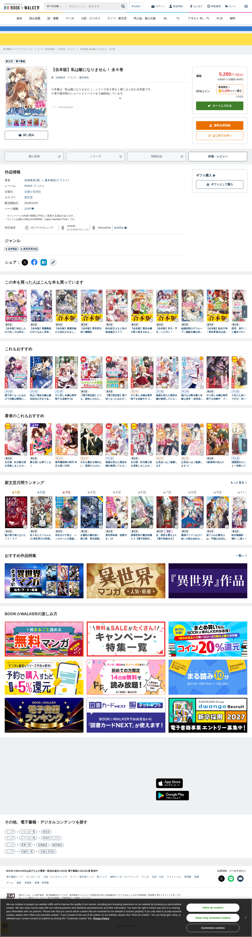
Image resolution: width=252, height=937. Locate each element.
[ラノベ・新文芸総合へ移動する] (46, 56)
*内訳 (240, 103)
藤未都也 (84, 84)
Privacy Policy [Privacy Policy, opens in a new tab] (101, 918)
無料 (232, 18)
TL (178, 18)
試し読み (26, 142)
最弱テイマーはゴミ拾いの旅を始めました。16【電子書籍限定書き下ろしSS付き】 (192, 544)
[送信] (123, 6)
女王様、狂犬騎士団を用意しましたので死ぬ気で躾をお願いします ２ (141, 471)
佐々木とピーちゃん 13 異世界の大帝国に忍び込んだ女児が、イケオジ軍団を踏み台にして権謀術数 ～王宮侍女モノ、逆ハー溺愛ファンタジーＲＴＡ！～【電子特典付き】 (41, 544)
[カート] (230, 6)
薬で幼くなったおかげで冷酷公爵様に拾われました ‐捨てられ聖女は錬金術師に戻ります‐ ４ (16, 404)
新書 (196, 884)
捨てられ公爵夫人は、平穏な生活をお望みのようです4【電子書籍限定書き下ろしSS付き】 (217, 544)
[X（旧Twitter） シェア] (24, 269)
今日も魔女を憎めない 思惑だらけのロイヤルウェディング (91, 471)
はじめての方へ (220, 142)
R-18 (220, 18)
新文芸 (28, 204)
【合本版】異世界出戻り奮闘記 (91, 337)
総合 (19, 18)
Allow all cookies (212, 907)
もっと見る (238, 489)
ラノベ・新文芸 (117, 18)
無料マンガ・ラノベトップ (124, 884)
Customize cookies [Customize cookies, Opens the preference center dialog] (213, 928)
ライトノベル (174, 884)
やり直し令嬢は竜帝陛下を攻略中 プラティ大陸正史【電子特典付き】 (217, 404)
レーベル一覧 (28, 845)
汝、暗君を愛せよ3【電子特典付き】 (166, 544)
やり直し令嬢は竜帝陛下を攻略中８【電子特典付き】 (141, 404)
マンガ (70, 18)
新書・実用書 (42, 889)
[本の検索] (55, 6)
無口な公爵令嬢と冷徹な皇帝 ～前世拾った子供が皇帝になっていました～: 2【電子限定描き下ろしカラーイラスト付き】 (192, 404)
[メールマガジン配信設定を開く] (240, 885)
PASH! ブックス (34, 193)
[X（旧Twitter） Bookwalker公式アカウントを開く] (221, 885)
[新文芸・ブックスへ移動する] (67, 56)
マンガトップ (33, 884)
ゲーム (9, 889)
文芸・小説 (158, 884)
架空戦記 (12, 256)
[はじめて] (196, 6)
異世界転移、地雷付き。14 (116, 544)
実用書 (187, 884)
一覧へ (241, 562)
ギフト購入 (205, 182)
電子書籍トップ (14, 884)
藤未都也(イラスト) (57, 187)
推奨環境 (120, 234)
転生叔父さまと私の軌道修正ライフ (116, 337)
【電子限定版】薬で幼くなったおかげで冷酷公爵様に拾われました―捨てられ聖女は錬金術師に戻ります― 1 (116, 404)
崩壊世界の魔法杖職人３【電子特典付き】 (141, 544)
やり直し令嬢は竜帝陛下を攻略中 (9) (65, 404)
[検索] (123, 6)
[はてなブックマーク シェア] (43, 269)
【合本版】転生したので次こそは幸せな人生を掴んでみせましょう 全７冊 (15, 337)
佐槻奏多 (60, 84)
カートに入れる (220, 112)
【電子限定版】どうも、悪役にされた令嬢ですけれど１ (91, 404)
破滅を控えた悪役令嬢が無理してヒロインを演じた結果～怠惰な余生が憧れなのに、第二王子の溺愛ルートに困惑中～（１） (166, 404)
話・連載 (52, 18)
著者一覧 (26, 851)
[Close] (245, 917)
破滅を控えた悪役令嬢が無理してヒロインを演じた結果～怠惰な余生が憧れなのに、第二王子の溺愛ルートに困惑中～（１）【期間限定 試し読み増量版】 (116, 471)
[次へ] (244, 319)
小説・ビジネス (90, 18)
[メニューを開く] (246, 6)
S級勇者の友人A (215, 469)
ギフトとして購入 (219, 191)
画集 (19, 889)
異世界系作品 (29, 256)
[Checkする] (45, 132)
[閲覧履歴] (213, 6)
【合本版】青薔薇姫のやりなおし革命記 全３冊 (40, 337)
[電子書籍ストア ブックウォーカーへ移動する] (18, 56)
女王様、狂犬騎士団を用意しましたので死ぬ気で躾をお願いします (15, 471)
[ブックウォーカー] (21, 6)
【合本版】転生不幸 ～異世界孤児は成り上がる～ (217, 337)
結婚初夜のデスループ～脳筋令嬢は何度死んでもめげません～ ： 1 (191, 337)
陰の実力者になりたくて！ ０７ (15, 544)
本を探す (136, 6)
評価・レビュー (218, 163)
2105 (29, 215)
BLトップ (102, 884)
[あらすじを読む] (120, 100)
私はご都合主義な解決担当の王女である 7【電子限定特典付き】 (40, 404)
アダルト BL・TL (199, 18)
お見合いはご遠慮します (166, 471)
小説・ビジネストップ (55, 884)
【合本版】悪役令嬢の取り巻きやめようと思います (141, 337)
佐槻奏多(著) (32, 187)
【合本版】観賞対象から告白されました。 (65, 337)
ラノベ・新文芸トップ (82, 884)
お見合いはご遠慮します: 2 (191, 471)
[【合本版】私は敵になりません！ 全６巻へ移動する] (97, 56)
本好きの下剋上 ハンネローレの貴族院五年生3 (65, 544)
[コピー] (53, 269)
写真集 (28, 889)
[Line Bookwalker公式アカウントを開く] (231, 885)
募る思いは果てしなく (40, 471)
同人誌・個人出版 (145, 18)
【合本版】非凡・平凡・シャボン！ (166, 337)
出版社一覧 (27, 858)
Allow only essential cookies (213, 918)
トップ (10, 838)
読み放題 (34, 18)
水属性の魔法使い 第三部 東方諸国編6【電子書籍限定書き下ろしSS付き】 (91, 544)
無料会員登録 (219, 132)
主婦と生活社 (32, 198)
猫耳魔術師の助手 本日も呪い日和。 (66, 471)
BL (166, 18)
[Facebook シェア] (34, 269)
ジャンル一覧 (28, 838)
